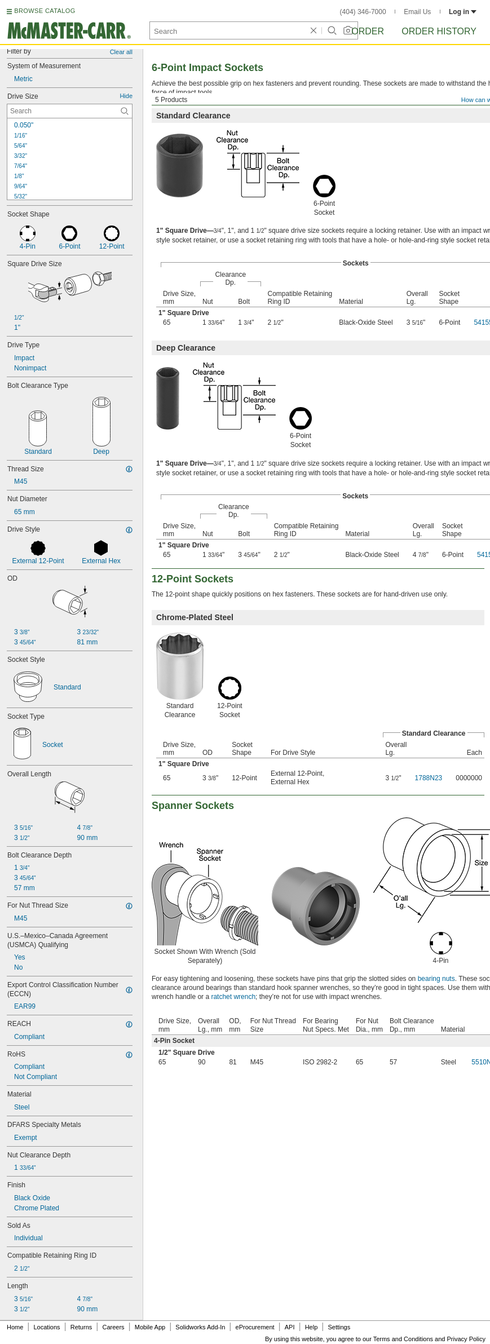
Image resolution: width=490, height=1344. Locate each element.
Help (311, 1327)
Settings (339, 1327)
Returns (81, 1327)
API (290, 1327)
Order (367, 31)
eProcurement (255, 1327)
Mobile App (150, 1327)
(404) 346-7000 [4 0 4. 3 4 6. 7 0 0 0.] (363, 12)
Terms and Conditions (403, 1339)
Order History (438, 31)
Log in (462, 12)
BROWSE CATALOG (44, 10)
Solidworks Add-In (200, 1327)
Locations (47, 1327)
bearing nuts (436, 979)
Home (15, 1327)
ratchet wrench (233, 997)
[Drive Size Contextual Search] (70, 111)
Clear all (121, 51)
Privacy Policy (466, 1339)
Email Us (417, 12)
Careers (113, 1327)
